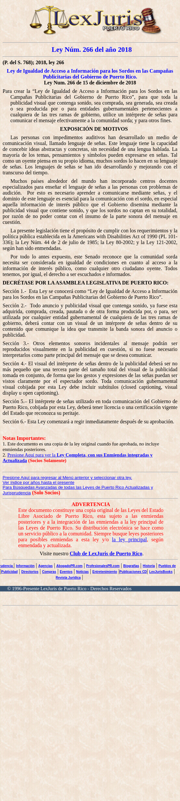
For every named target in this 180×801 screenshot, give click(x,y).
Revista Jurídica (68, 577)
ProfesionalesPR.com (103, 566)
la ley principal (129, 539)
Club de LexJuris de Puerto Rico (106, 553)
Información (25, 566)
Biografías (131, 566)
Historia (149, 566)
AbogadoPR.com (69, 566)
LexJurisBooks (161, 572)
